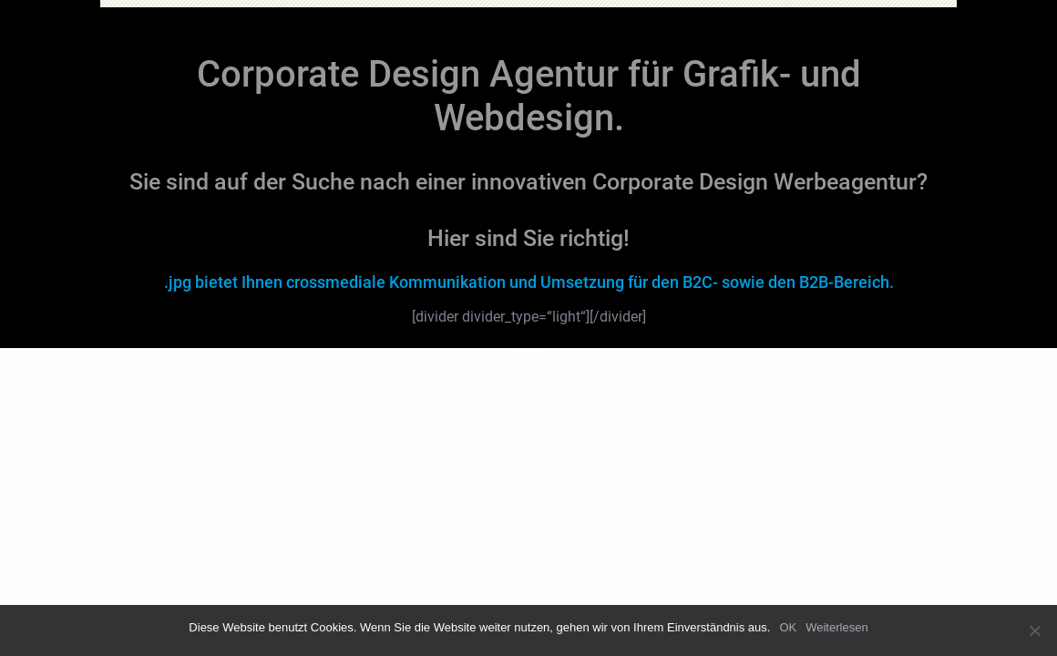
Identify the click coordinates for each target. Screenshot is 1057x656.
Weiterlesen (836, 627)
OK (787, 627)
